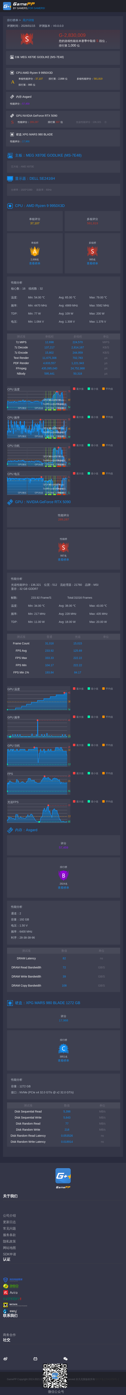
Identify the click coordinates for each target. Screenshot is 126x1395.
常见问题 (9, 1228)
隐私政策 (9, 1241)
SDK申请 (9, 1254)
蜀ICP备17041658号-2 (107, 1379)
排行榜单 (12, 20)
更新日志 (9, 1222)
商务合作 (9, 1335)
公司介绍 (9, 1215)
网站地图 (9, 1248)
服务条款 (9, 1235)
